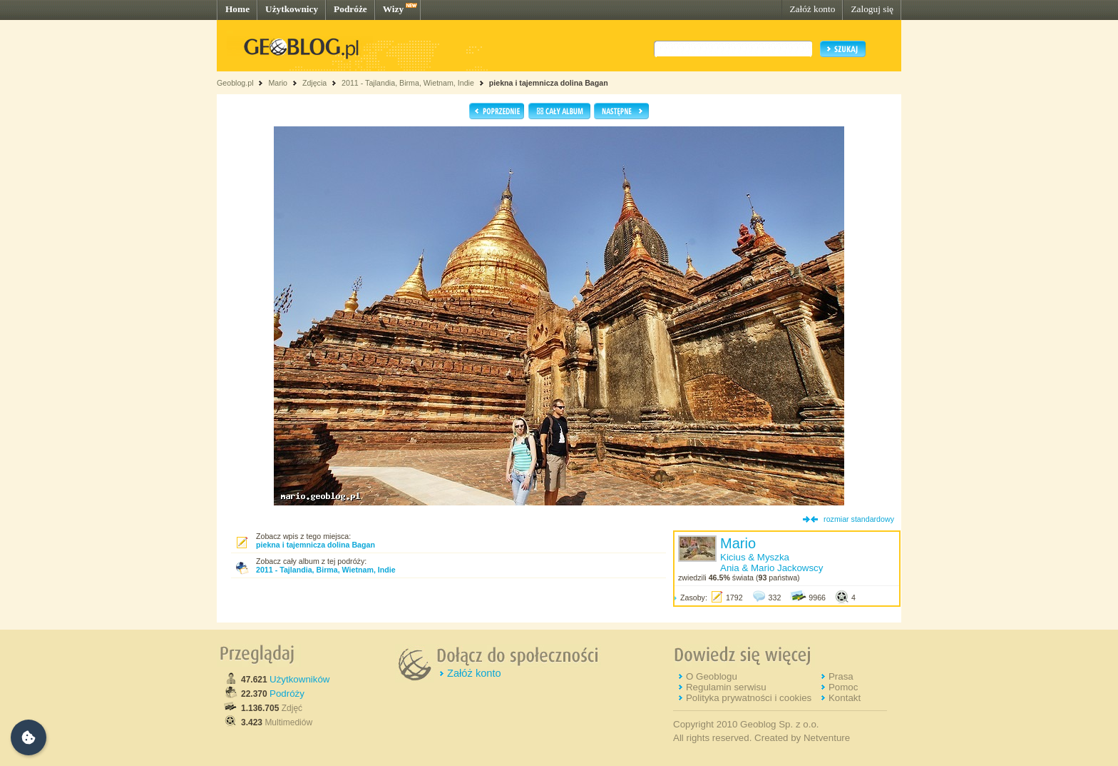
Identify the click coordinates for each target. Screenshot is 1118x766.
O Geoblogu (711, 676)
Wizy (393, 9)
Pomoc (843, 687)
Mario (277, 83)
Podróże (350, 9)
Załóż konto (812, 9)
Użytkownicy (291, 9)
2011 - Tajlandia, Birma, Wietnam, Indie (408, 83)
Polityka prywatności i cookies (748, 697)
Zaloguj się (872, 9)
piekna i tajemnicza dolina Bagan (548, 83)
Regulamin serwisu (726, 687)
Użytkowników (299, 679)
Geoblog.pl (235, 83)
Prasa (841, 676)
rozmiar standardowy (859, 519)
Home (237, 9)
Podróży (287, 693)
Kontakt (845, 697)
